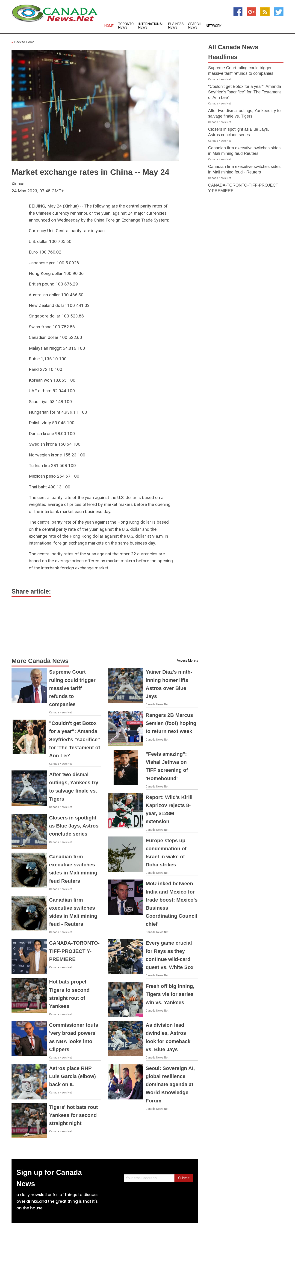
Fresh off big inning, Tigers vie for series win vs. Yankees (170, 994)
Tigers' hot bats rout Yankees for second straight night (73, 1115)
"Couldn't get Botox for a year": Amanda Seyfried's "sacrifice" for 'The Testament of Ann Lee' (74, 739)
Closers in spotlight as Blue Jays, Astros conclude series (73, 826)
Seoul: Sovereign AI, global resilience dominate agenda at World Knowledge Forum (170, 1084)
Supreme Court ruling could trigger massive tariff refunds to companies (72, 688)
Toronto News (126, 25)
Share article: (31, 591)
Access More (186, 660)
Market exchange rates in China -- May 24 (90, 171)
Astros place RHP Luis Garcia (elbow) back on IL (72, 1076)
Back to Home (23, 42)
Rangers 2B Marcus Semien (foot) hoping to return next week (171, 723)
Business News (176, 25)
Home (109, 26)
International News (151, 25)
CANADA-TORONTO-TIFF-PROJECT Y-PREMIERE (74, 951)
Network (213, 26)
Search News (194, 25)
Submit (183, 1178)
